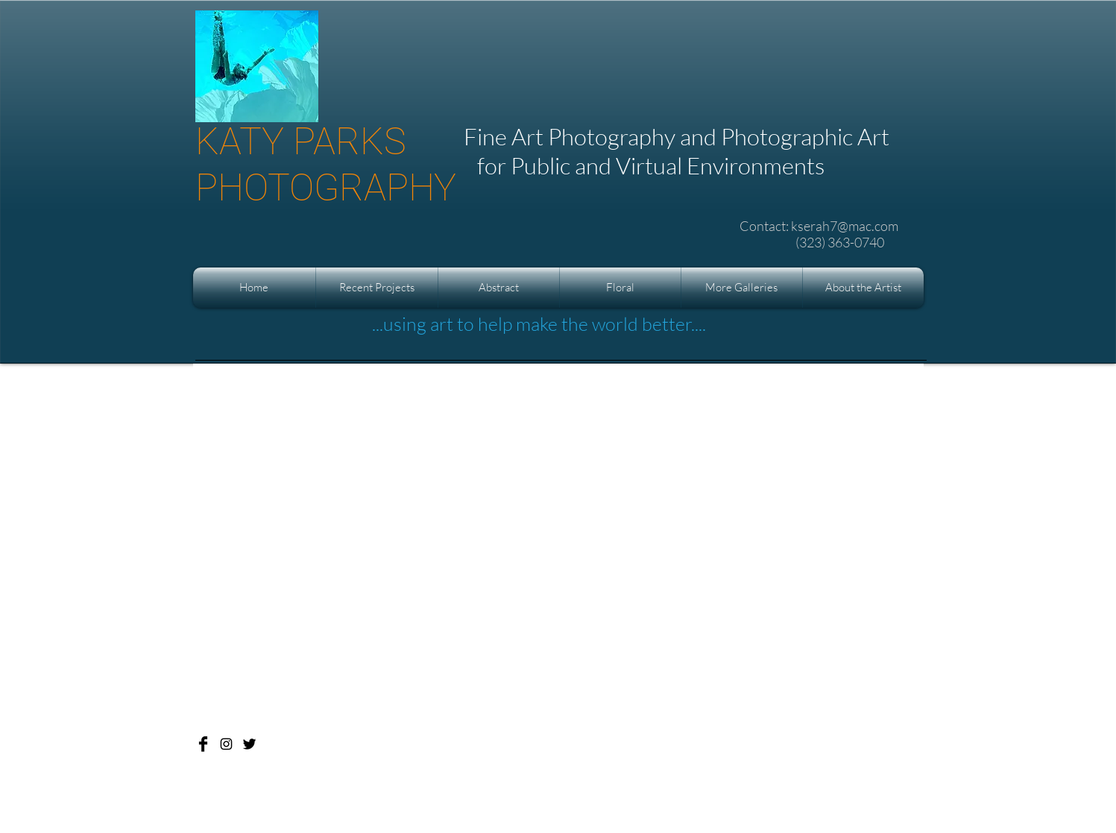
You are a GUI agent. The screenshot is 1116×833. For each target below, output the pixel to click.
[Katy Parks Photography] (203, 744)
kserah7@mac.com (844, 226)
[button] (377, 287)
